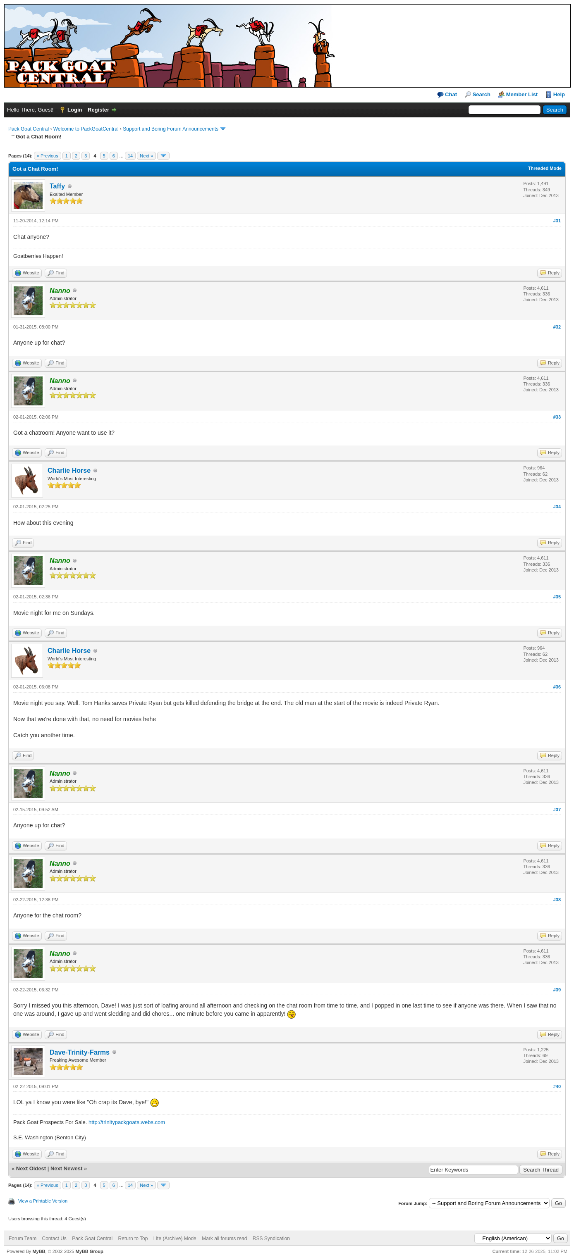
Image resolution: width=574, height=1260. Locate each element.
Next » (146, 155)
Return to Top (133, 1238)
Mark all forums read (224, 1238)
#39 (557, 989)
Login (74, 110)
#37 (557, 809)
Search (481, 94)
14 (130, 155)
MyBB (38, 1251)
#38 (557, 899)
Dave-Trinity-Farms (80, 1052)
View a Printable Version (42, 1200)
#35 (557, 596)
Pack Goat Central (28, 129)
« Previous (47, 155)
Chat (447, 94)
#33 (557, 416)
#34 (557, 506)
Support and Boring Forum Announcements (170, 129)
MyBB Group (89, 1251)
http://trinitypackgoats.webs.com (126, 1122)
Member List (522, 94)
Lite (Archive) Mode (174, 1238)
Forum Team (22, 1238)
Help (559, 94)
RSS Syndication (271, 1238)
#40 (557, 1086)
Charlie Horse (69, 470)
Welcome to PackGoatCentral (86, 129)
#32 (557, 326)
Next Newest (66, 1168)
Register (98, 110)
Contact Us (54, 1238)
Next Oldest (31, 1168)
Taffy (57, 186)
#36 (557, 686)
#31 (557, 220)
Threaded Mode (545, 168)
